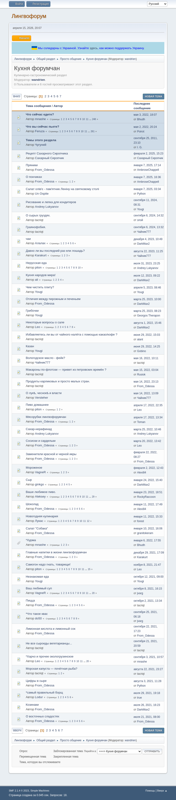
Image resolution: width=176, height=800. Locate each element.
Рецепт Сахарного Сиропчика (47, 153)
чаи (28, 239)
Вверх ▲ (162, 790)
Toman (141, 422)
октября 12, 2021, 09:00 (149, 576)
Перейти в (90, 751)
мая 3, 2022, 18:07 (145, 114)
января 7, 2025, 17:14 (147, 165)
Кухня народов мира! (40, 275)
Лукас (39, 521)
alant (140, 339)
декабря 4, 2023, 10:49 (148, 239)
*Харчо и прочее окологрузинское (49, 656)
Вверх (17, 730)
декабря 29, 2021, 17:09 (149, 552)
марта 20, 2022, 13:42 (147, 441)
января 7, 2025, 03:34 (147, 189)
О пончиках (34, 177)
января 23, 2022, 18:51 (148, 492)
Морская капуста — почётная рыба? (51, 668)
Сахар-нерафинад (39, 429)
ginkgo (39, 484)
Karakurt (41, 255)
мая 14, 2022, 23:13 (146, 381)
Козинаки (32, 704)
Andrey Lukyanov (47, 206)
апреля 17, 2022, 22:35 (148, 405)
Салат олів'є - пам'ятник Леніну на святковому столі (62, 189)
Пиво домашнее (37, 404)
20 (93, 593)
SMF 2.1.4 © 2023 (19, 790)
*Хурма (31, 540)
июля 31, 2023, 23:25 (147, 263)
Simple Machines (39, 790)
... (90, 119)
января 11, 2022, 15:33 (148, 516)
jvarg (140, 593)
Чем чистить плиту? (40, 287)
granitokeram (145, 533)
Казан (30, 346)
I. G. (139, 147)
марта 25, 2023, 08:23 (147, 311)
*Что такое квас (37, 613)
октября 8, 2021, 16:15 (148, 588)
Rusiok (141, 374)
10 (83, 119)
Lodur (39, 697)
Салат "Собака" (37, 528)
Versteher (41, 397)
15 (89, 569)
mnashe (40, 119)
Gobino (141, 351)
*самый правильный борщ (44, 692)
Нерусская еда (36, 263)
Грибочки (32, 310)
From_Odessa (44, 169)
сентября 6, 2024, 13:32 (149, 227)
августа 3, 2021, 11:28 (147, 681)
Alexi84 (141, 472)
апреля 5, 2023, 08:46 (147, 287)
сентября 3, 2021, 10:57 (149, 657)
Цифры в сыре (36, 681)
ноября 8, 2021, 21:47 (147, 564)
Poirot (140, 131)
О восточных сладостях (42, 716)
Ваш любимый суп (39, 588)
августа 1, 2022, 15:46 (147, 322)
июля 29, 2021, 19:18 (147, 693)
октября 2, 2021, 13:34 (148, 600)
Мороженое (34, 467)
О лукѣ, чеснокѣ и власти (43, 393)
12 (88, 521)
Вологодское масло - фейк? (45, 358)
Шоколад (32, 504)
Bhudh (141, 119)
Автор (58, 106)
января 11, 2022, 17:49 (148, 504)
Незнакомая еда (37, 576)
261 (93, 131)
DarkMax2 (143, 243)
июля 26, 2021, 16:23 (147, 705)
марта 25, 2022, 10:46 (147, 429)
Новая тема (153, 96)
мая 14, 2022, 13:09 (146, 393)
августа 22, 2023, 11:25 (148, 251)
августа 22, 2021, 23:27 (148, 669)
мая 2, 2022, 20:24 (145, 127)
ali (36, 279)
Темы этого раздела (41, 140)
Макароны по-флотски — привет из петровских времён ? (66, 369)
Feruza (39, 131)
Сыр (29, 479)
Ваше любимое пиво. (41, 492)
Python (141, 193)
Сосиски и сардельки (40, 440)
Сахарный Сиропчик (49, 158)
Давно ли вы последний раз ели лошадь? (55, 250)
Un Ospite (42, 193)
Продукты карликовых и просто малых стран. (58, 381)
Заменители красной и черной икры (51, 454)
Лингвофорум (28, 16)
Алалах (40, 243)
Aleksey (40, 496)
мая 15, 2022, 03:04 (146, 370)
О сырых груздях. (38, 215)
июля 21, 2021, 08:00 (147, 717)
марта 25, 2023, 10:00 (147, 299)
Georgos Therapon (148, 315)
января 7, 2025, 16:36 (147, 177)
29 (93, 496)
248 (94, 119)
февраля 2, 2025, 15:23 (148, 153)
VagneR (40, 472)
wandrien (130, 59)
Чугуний (40, 144)
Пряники (32, 165)
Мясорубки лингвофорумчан (46, 417)
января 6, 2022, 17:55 (147, 540)
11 (87, 119)
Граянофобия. (36, 227)
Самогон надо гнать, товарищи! (48, 564)
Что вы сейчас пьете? (42, 126)
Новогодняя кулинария (42, 516)
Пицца (30, 600)
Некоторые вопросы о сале (45, 322)
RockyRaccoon (146, 496)
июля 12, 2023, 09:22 (147, 275)
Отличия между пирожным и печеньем (53, 299)
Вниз (16, 96)
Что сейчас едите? (40, 114)
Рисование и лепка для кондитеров (51, 202)
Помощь (150, 790)
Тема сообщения (38, 106)
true (139, 697)
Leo (37, 327)
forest (140, 521)
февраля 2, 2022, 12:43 (148, 468)
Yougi (140, 209)
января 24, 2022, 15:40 (148, 480)
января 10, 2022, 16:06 (148, 528)
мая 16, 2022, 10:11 (146, 358)
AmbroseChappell (148, 169)
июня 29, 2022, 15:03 (147, 334)
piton (38, 267)
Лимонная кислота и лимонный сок (50, 628)
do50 (38, 618)
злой (140, 220)
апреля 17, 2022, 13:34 (148, 417)
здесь (94, 48)
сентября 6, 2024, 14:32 (149, 215)
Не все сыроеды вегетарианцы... (49, 643)
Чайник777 (144, 231)
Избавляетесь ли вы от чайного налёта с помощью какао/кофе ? (71, 334)
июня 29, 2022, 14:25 (147, 346)
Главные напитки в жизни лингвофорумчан (56, 552)
